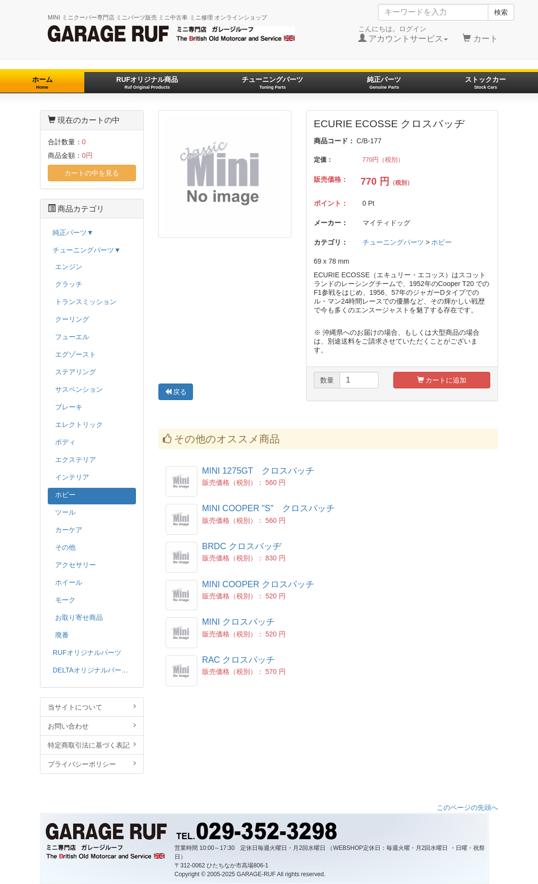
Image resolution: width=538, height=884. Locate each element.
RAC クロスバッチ (238, 660)
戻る (176, 392)
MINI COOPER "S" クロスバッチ (268, 508)
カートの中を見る (91, 173)
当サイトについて (92, 707)
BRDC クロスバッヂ (241, 546)
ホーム (42, 83)
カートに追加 (442, 380)
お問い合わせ (92, 726)
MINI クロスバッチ (238, 622)
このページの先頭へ (467, 807)
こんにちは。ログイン (403, 34)
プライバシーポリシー (92, 764)
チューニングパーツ (272, 83)
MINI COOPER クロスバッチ (258, 584)
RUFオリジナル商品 (147, 83)
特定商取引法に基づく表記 (92, 745)
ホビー (441, 242)
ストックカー (485, 83)
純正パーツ (384, 83)
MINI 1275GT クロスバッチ (258, 471)
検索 (501, 12)
